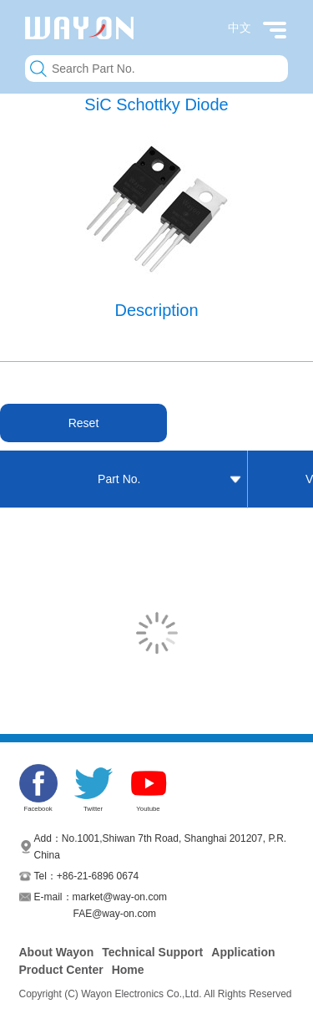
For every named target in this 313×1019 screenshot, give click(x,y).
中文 (239, 27)
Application (243, 952)
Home (128, 969)
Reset (83, 423)
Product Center (61, 969)
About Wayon (56, 952)
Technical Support (152, 952)
